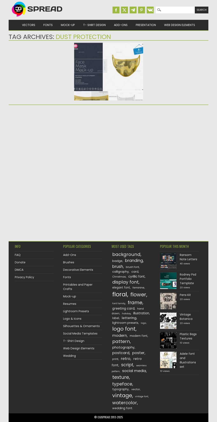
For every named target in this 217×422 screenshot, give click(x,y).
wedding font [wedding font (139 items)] (122, 408)
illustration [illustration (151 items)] (141, 313)
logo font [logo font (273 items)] (124, 328)
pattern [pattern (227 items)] (121, 341)
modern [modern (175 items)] (119, 335)
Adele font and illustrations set (188, 360)
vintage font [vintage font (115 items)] (141, 396)
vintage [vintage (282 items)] (122, 395)
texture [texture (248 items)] (120, 377)
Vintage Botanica (186, 316)
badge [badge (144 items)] (117, 261)
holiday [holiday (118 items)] (126, 313)
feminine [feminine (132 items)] (138, 288)
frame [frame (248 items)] (135, 302)
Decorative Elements (78, 270)
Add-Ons (121, 25)
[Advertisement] (62, 140)
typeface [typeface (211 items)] (122, 384)
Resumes (69, 304)
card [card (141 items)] (134, 272)
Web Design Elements (179, 25)
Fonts (48, 25)
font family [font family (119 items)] (118, 303)
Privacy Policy (24, 277)
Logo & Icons (72, 319)
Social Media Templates (80, 333)
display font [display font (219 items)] (125, 282)
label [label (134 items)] (115, 318)
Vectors (28, 25)
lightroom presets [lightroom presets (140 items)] (125, 323)
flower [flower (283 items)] (138, 294)
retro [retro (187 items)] (125, 358)
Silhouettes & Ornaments (81, 326)
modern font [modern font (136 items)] (138, 336)
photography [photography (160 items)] (123, 347)
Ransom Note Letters (188, 257)
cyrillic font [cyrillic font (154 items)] (136, 276)
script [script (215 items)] (127, 365)
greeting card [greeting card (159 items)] (123, 308)
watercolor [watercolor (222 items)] (124, 403)
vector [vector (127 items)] (135, 389)
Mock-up (68, 25)
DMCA (19, 270)
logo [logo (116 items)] (143, 323)
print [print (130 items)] (115, 359)
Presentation (146, 25)
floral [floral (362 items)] (119, 294)
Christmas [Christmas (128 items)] (119, 276)
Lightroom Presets (76, 311)
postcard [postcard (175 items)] (120, 352)
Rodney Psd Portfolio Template (188, 278)
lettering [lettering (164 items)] (129, 318)
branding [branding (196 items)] (134, 260)
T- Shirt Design (94, 25)
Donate (20, 262)
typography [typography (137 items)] (120, 389)
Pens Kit (185, 295)
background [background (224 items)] (126, 254)
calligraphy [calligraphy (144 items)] (120, 272)
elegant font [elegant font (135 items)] (121, 288)
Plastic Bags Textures (188, 336)
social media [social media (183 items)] (134, 370)
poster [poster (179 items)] (138, 352)
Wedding (69, 356)
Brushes (68, 262)
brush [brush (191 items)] (117, 266)
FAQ (18, 255)
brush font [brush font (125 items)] (132, 267)
